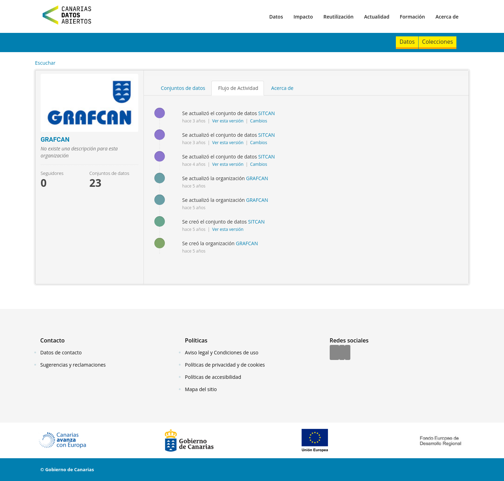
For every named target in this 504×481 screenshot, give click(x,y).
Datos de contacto (61, 352)
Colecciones (437, 41)
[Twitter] (342, 353)
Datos (276, 16)
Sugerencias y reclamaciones (73, 364)
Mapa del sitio (201, 389)
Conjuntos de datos (183, 88)
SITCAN (266, 113)
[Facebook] (334, 353)
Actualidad (376, 16)
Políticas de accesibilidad (213, 377)
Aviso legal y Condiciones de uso (221, 352)
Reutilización (338, 16)
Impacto (303, 16)
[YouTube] (347, 353)
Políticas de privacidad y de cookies (225, 364)
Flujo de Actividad (238, 88)
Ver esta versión (228, 121)
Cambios (258, 121)
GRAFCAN (257, 178)
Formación (412, 16)
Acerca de (446, 16)
